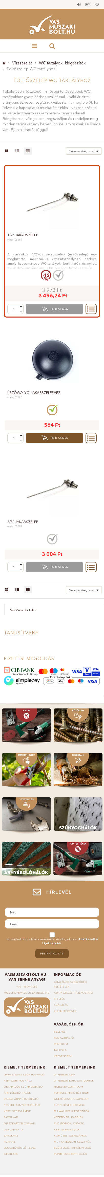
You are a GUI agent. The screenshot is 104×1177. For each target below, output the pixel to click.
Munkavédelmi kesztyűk (72, 1141)
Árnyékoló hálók (17, 1092)
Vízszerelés (22, 62)
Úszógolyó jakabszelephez (33, 392)
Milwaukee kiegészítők (72, 1111)
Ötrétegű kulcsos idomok (74, 1080)
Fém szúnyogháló (18, 1080)
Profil (88, 4)
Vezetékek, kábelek (68, 1117)
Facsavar (11, 1117)
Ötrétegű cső (64, 1074)
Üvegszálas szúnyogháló (24, 1074)
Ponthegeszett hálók (70, 1154)
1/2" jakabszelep (22, 235)
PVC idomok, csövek (69, 1123)
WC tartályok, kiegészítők (62, 62)
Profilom (61, 1044)
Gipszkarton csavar (19, 1123)
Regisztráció (64, 1037)
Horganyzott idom (68, 1086)
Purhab (9, 1141)
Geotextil (11, 1154)
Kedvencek (97, 4)
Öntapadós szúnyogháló (23, 1086)
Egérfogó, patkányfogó (72, 1147)
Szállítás (61, 1005)
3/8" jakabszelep (22, 521)
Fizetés (59, 999)
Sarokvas (11, 1135)
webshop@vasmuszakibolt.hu (27, 992)
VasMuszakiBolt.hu (24, 610)
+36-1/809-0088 (26, 986)
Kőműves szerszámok (70, 1135)
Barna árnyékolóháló (21, 1099)
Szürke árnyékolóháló (22, 1105)
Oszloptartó (13, 1129)
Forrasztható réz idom (72, 1092)
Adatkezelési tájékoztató (73, 992)
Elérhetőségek (65, 1011)
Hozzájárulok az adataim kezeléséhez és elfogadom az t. (52, 941)
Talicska (60, 1050)
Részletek (91, 309)
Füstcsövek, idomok (69, 1105)
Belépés (78, 4)
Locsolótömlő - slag (20, 1147)
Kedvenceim (63, 1056)
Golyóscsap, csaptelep (71, 1099)
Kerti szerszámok (17, 1111)
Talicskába (59, 309)
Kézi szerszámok (67, 1129)
